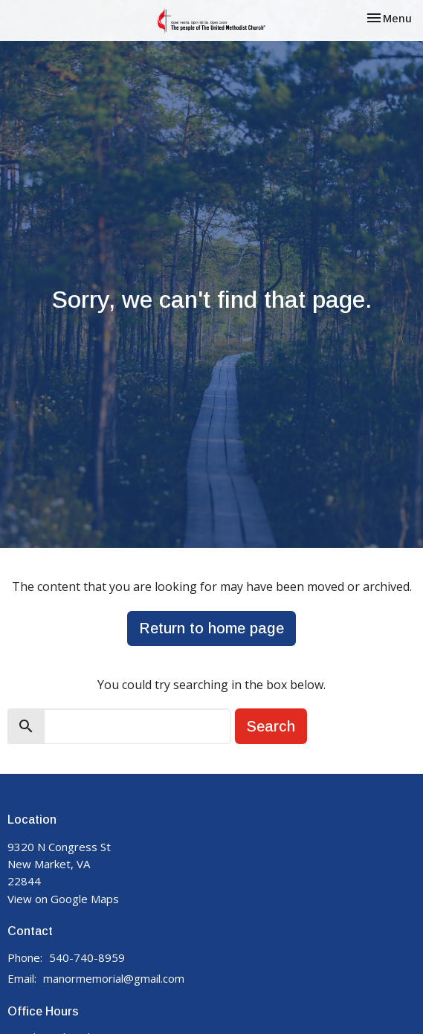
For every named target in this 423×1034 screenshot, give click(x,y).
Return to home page (211, 628)
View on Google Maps (63, 898)
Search (271, 726)
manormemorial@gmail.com (113, 978)
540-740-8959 (87, 957)
